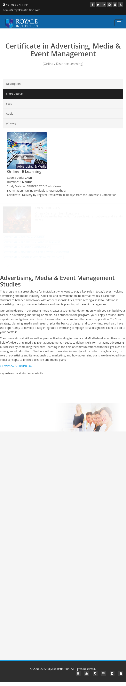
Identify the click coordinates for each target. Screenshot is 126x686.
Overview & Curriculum (16, 366)
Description (13, 84)
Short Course (14, 93)
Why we (11, 123)
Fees (9, 103)
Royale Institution (58, 669)
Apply (9, 113)
